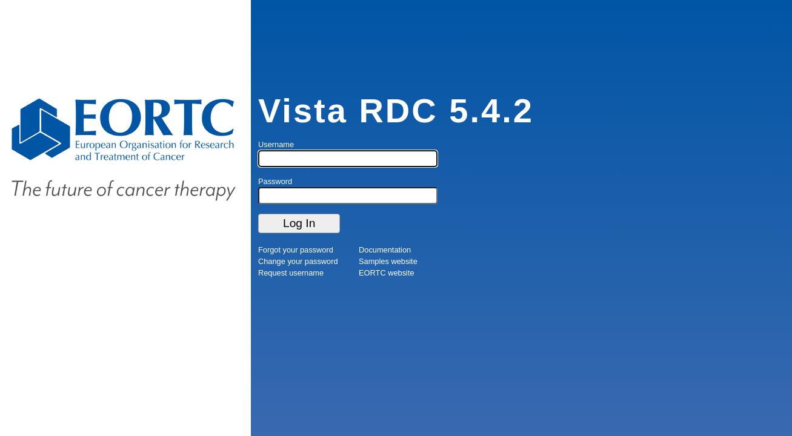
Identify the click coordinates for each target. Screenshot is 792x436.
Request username (291, 272)
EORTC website (386, 272)
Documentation (385, 249)
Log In (299, 223)
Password (275, 181)
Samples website (388, 261)
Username (276, 144)
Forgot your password (295, 249)
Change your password (298, 261)
